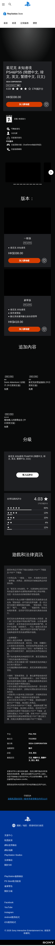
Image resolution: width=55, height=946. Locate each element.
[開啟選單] (3, 4)
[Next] (50, 172)
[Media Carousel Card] (23, 172)
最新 (6, 23)
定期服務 (24, 23)
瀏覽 (35, 23)
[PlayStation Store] (13, 13)
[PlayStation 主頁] (27, 4)
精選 (14, 23)
